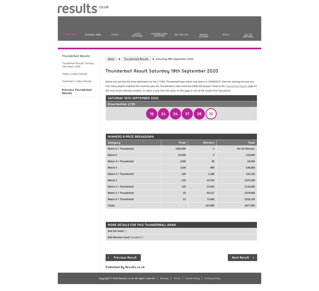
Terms (177, 278)
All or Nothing (248, 35)
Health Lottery (203, 35)
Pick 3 (226, 34)
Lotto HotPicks (137, 34)
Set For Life (181, 34)
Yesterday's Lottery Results (77, 81)
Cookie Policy (192, 278)
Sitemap (164, 278)
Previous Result (125, 257)
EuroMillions (93, 34)
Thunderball (70, 34)
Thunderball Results (236, 86)
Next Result (240, 257)
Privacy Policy (212, 278)
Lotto (114, 34)
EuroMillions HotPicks (159, 34)
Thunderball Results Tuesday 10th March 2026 (78, 65)
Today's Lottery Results (74, 74)
